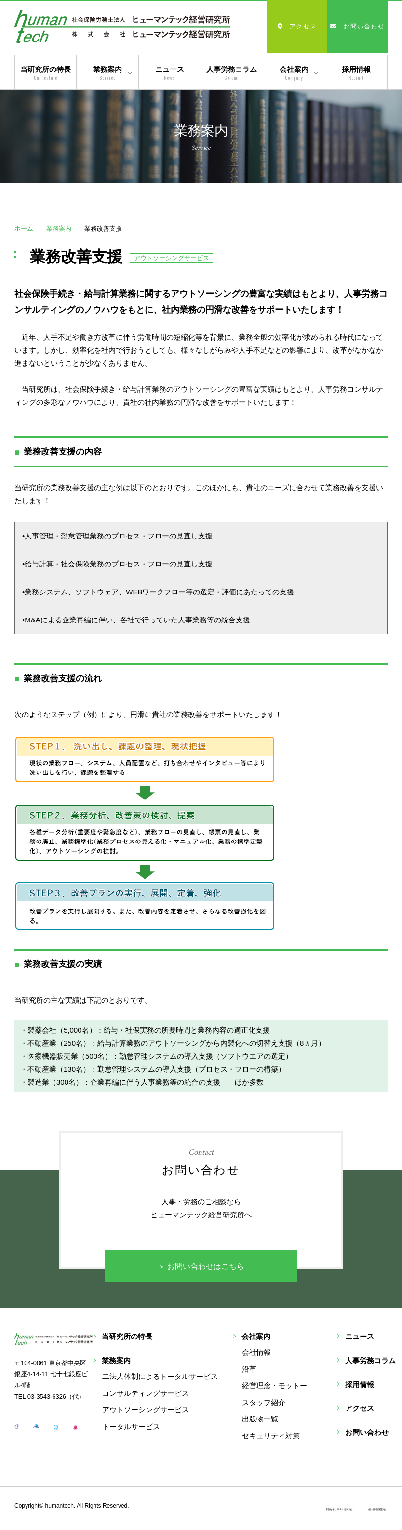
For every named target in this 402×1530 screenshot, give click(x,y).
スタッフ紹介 (328, 1404)
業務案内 (107, 73)
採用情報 (356, 73)
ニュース (170, 73)
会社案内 (294, 73)
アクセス (297, 26)
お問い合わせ (357, 26)
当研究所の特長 (45, 73)
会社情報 (321, 1354)
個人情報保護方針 (362, 1509)
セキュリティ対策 (335, 1438)
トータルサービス (196, 1404)
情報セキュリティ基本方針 (285, 1509)
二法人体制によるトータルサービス (224, 1354)
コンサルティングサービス (210, 1371)
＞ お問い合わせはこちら (201, 1266)
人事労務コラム (232, 73)
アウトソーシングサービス (210, 1387)
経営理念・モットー (339, 1387)
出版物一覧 (325, 1421)
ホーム (23, 228)
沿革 (314, 1371)
